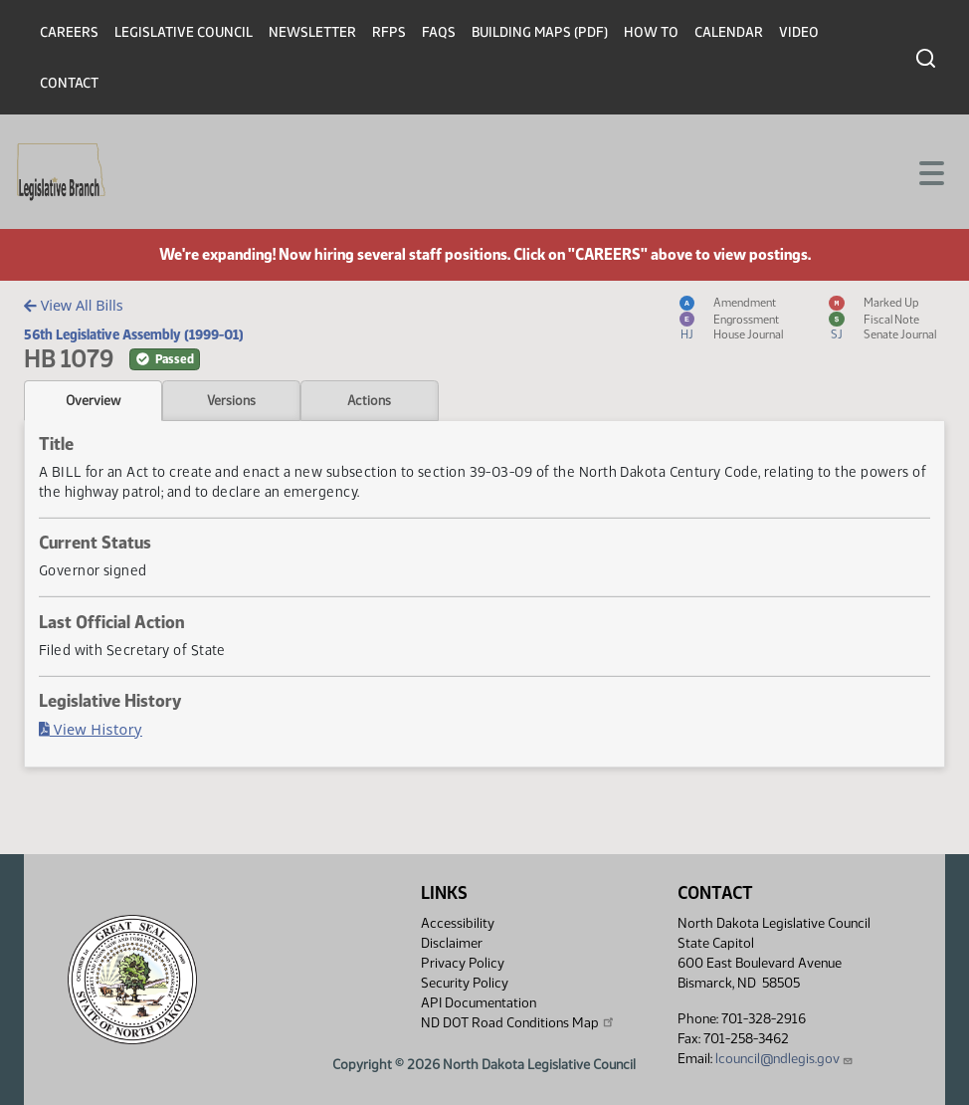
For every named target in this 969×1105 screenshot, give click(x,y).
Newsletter (312, 32)
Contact (69, 83)
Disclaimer (452, 943)
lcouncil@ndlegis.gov (784, 1058)
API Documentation (478, 1002)
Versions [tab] (231, 400)
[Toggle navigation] (930, 171)
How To (651, 32)
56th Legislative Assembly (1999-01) (134, 334)
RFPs (389, 32)
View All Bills (73, 305)
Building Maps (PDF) (540, 32)
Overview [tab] (93, 400)
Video (799, 32)
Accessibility (457, 923)
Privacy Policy (462, 963)
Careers (69, 32)
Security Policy (464, 983)
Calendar (728, 32)
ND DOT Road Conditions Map (518, 1022)
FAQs (439, 32)
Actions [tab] (369, 400)
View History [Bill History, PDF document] (90, 729)
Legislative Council (183, 32)
